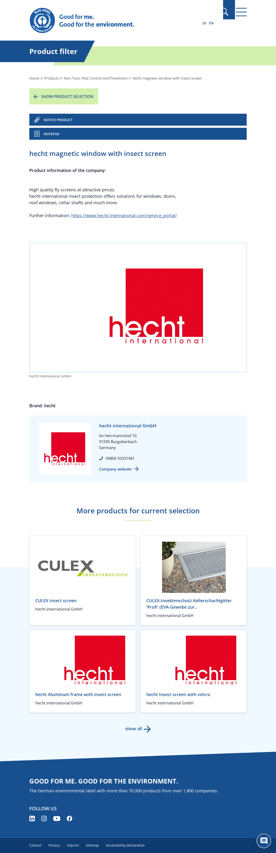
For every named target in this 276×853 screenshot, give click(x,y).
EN (211, 23)
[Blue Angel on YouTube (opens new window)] (56, 818)
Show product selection (67, 96)
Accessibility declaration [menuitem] (127, 845)
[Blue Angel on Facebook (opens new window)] (69, 818)
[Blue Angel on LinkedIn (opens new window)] (32, 818)
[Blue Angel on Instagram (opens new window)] (44, 818)
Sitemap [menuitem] (94, 845)
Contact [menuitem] (35, 845)
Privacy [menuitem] (54, 845)
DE (204, 23)
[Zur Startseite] (105, 20)
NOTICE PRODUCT (58, 120)
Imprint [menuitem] (74, 845)
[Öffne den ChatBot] (263, 840)
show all (133, 728)
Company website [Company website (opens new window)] (115, 469)
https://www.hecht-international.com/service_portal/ (124, 215)
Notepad (51, 134)
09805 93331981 (120, 458)
